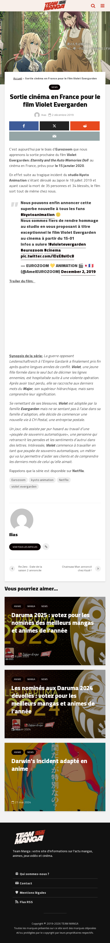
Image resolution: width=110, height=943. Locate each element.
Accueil (17, 78)
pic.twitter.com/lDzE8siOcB (47, 256)
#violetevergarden (67, 244)
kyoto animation (42, 480)
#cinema (52, 250)
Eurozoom (18, 480)
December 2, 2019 (78, 271)
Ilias (40, 114)
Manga (31, 606)
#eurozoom (32, 250)
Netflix (63, 480)
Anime (17, 606)
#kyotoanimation (38, 214)
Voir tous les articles (25, 547)
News (54, 87)
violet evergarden (24, 486)
